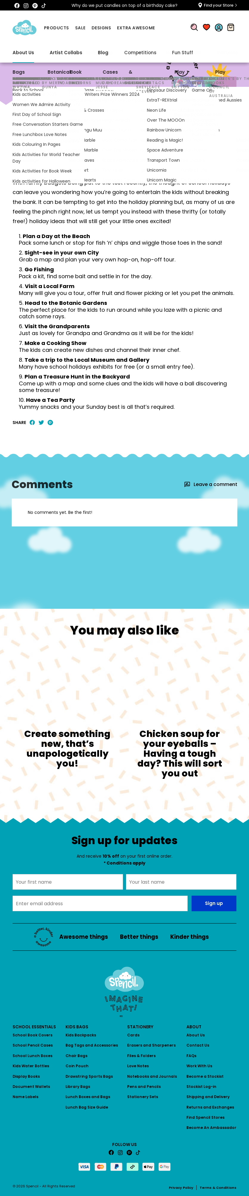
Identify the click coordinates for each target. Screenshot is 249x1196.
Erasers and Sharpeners (151, 1045)
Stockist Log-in (201, 1086)
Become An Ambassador (211, 1127)
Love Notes (138, 1065)
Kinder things (189, 937)
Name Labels (25, 1096)
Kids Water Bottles (31, 1065)
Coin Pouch (77, 1065)
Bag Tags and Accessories (92, 1045)
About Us (195, 1035)
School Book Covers (32, 1035)
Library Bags (78, 1086)
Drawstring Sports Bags (89, 1076)
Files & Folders (141, 1055)
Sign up (214, 903)
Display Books (26, 1076)
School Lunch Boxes (32, 1055)
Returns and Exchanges (210, 1107)
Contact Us (197, 1045)
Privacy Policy (181, 1187)
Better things (139, 937)
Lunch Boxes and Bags (88, 1096)
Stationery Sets (142, 1096)
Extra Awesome (136, 28)
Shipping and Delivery (208, 1096)
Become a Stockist (205, 1076)
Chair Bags (76, 1055)
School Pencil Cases (33, 1045)
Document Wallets (31, 1086)
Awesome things (30, 113)
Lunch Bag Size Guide (87, 1107)
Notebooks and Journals (152, 1076)
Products (56, 28)
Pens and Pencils (144, 1086)
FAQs (191, 1055)
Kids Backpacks (81, 1035)
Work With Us (199, 1065)
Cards (133, 1035)
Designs (101, 28)
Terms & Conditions (218, 1187)
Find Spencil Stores (205, 1117)
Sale (80, 28)
